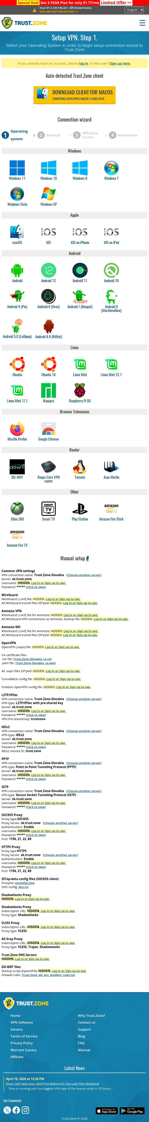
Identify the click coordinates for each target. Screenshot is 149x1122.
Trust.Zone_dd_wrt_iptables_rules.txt (48, 975)
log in (83, 63)
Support (84, 1029)
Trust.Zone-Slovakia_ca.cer (32, 659)
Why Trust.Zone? (91, 1015)
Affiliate (17, 1056)
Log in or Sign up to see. (48, 583)
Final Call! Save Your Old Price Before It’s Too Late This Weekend (52, 1084)
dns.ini (23, 887)
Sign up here (120, 63)
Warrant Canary (24, 1050)
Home (15, 1015)
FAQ (81, 1043)
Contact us (86, 1022)
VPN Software (22, 1022)
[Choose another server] (84, 575)
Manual (84, 1050)
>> (116, 2)
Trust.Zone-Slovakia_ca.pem (35, 663)
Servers (17, 1029)
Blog (81, 1036)
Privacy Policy (22, 1043)
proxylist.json (25, 883)
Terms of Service (24, 1036)
